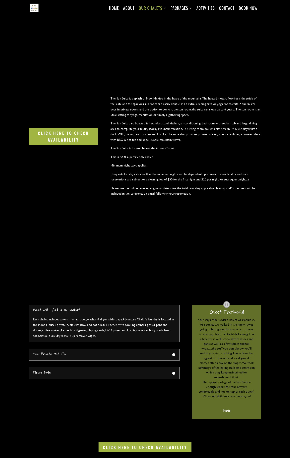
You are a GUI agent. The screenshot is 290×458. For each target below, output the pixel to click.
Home (114, 9)
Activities (205, 9)
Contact (227, 9)
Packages (179, 9)
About (129, 9)
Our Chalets (150, 9)
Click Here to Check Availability (63, 136)
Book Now (248, 9)
